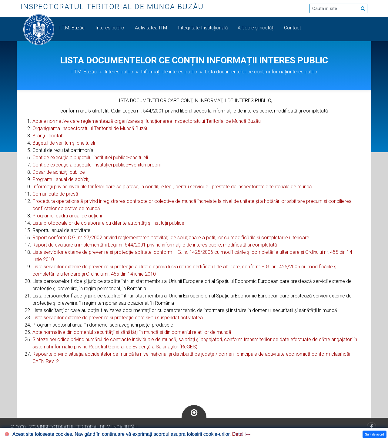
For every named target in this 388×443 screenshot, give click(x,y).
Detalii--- (241, 434)
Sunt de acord (374, 434)
